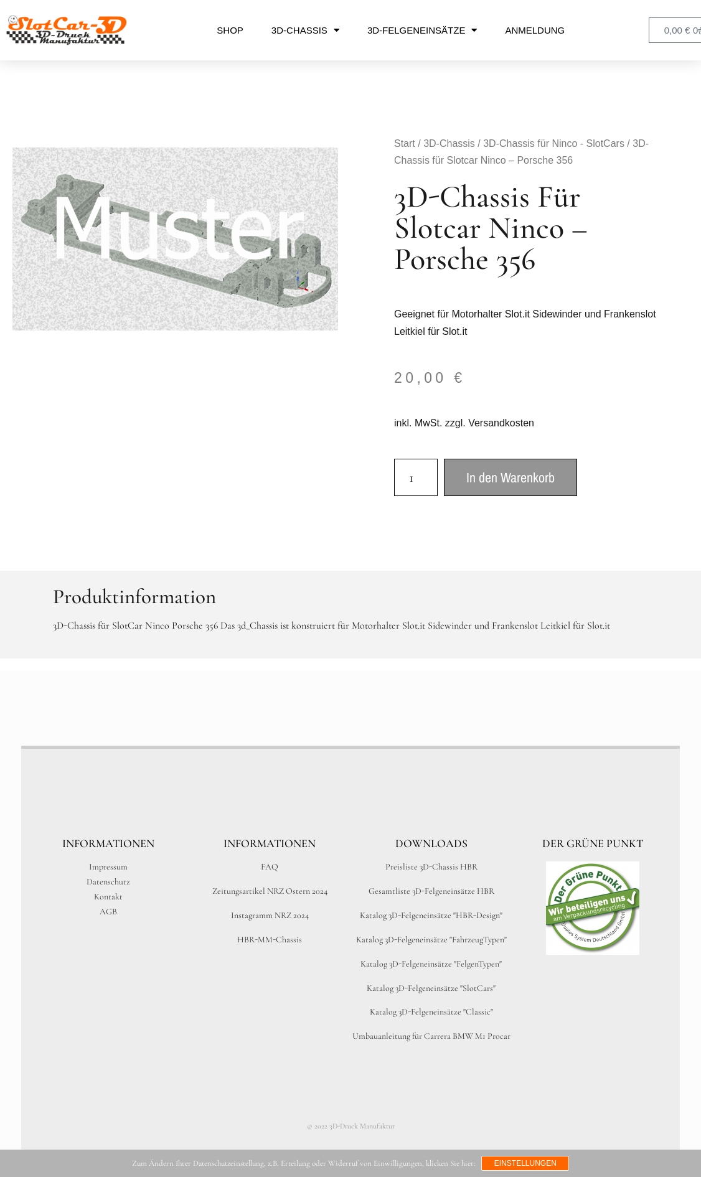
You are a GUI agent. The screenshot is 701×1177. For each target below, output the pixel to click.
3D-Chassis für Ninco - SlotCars (553, 143)
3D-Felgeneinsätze (422, 30)
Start (404, 143)
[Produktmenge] (416, 477)
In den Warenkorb (510, 477)
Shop (230, 30)
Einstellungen (525, 1163)
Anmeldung (535, 30)
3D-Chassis (305, 30)
